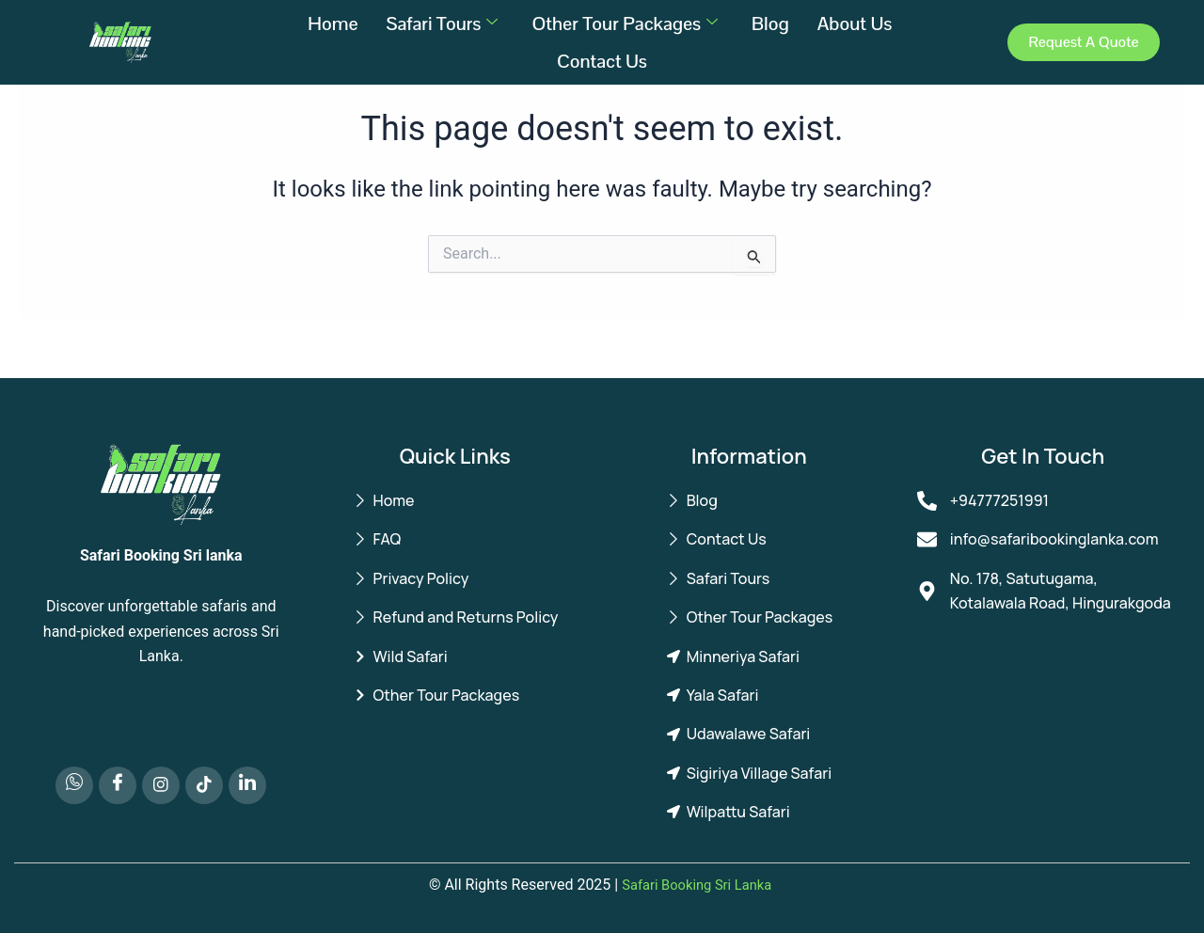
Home (332, 23)
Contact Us (602, 61)
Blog (770, 23)
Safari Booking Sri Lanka (697, 884)
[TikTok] (204, 785)
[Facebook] (117, 785)
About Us (856, 23)
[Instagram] (161, 785)
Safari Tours (442, 23)
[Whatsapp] (74, 785)
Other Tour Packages (624, 23)
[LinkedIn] (247, 785)
